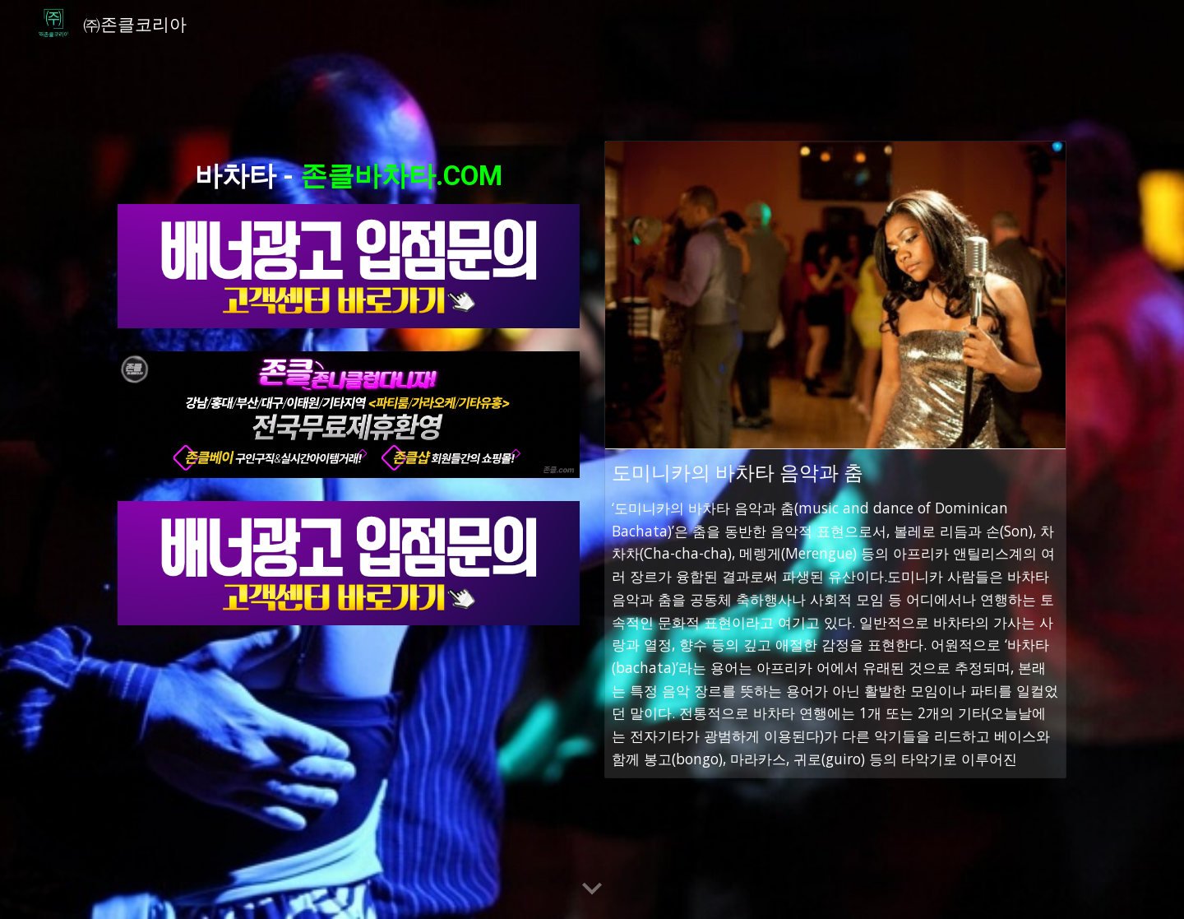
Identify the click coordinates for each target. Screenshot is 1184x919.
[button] (592, 889)
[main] (349, 172)
